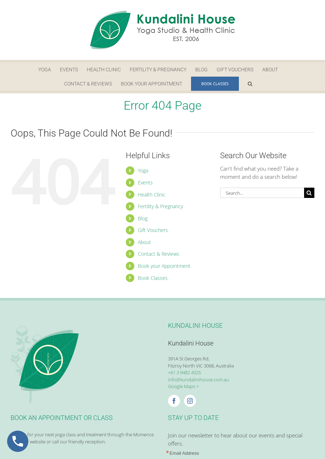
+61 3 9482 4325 (184, 372)
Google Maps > (183, 386)
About (144, 242)
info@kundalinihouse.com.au (198, 379)
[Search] (309, 193)
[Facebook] (174, 401)
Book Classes (153, 278)
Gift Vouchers (153, 230)
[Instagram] (190, 401)
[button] (250, 84)
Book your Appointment (164, 265)
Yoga (143, 170)
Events (145, 182)
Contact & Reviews (158, 253)
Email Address (184, 453)
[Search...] (262, 193)
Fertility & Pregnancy (160, 206)
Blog (142, 218)
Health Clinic (152, 194)
